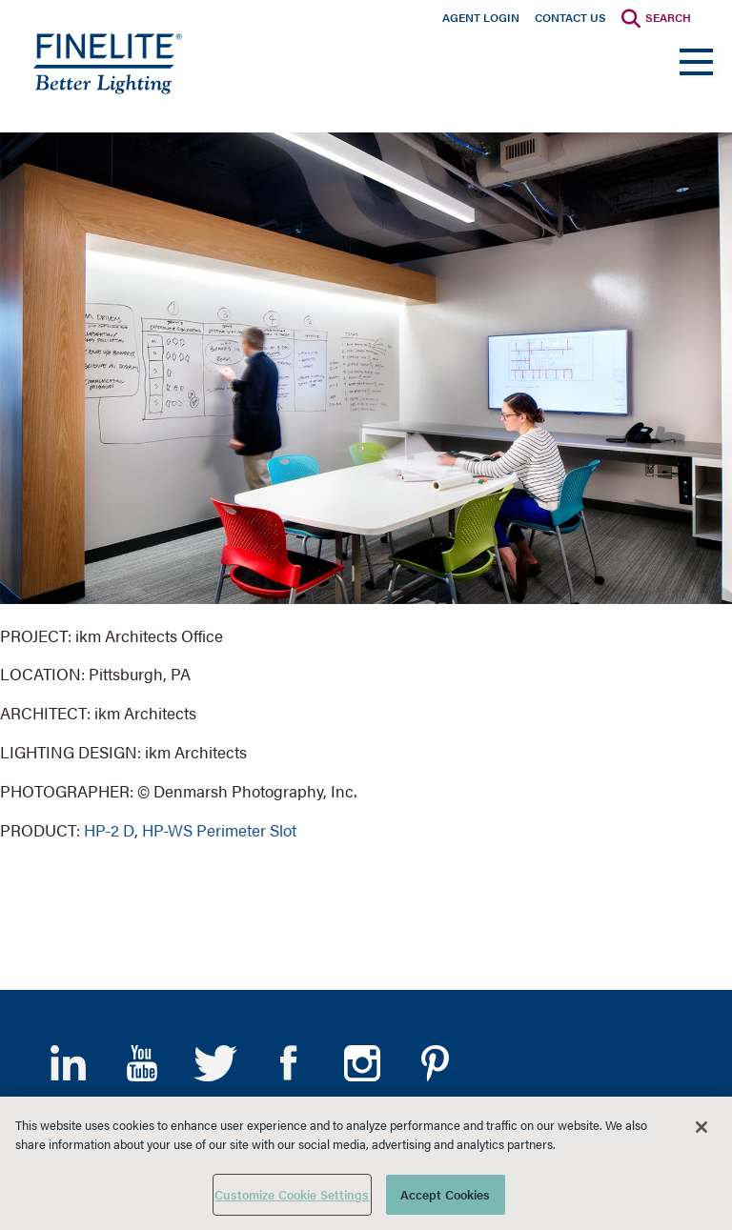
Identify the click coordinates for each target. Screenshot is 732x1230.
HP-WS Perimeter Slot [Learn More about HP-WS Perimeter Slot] (219, 829)
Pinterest (435, 1063)
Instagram (361, 1063)
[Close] (701, 1127)
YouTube (141, 1063)
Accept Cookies (445, 1194)
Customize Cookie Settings (291, 1194)
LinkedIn (68, 1063)
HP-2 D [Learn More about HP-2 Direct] (109, 829)
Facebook (288, 1063)
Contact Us (570, 17)
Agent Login (480, 17)
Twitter (215, 1063)
